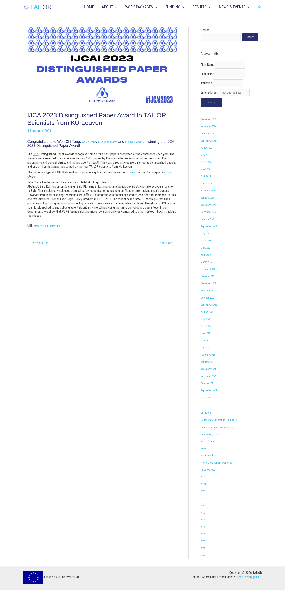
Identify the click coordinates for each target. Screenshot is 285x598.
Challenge (207, 420)
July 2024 (207, 162)
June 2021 (207, 405)
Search (205, 30)
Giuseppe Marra (115, 142)
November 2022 (211, 298)
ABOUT (109, 7)
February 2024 (210, 198)
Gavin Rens (91, 142)
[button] (115, 7)
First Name (207, 66)
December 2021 (211, 376)
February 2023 (210, 276)
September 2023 (211, 233)
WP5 (172, 172)
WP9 (204, 563)
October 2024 (209, 141)
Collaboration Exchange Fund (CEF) (222, 427)
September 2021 (211, 398)
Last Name (207, 77)
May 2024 (207, 176)
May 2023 (207, 255)
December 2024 (211, 126)
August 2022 (208, 319)
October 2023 (209, 226)
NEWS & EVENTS (234, 7)
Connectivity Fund (212, 441)
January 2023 (209, 283)
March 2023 (208, 269)
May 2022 (207, 341)
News (204, 456)
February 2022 (210, 362)
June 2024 (207, 169)
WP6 (204, 541)
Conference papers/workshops (220, 434)
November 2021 (211, 383)
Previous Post (38, 243)
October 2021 (209, 390)
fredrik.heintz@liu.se (248, 584)
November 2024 (211, 134)
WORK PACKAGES (141, 7)
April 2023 (207, 262)
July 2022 (207, 326)
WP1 (204, 484)
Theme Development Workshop (220, 470)
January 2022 (209, 369)
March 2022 (208, 355)
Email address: (229, 99)
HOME (89, 7)
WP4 (133, 172)
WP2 (204, 513)
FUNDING (175, 7)
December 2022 (211, 291)
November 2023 (211, 219)
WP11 (204, 498)
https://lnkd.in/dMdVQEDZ (50, 226)
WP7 (204, 548)
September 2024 (211, 148)
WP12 (204, 506)
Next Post (167, 243)
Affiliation (206, 88)
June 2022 (207, 333)
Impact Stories (210, 449)
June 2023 (207, 248)
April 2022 (207, 348)
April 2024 (207, 184)
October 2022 (209, 305)
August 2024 (208, 155)
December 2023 (211, 212)
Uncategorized (210, 477)
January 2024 (209, 205)
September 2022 (211, 312)
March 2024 (208, 191)
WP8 (204, 556)
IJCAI (36, 154)
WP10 (204, 491)
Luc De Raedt (147, 142)
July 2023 (207, 241)
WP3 (204, 520)
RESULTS (201, 7)
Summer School (210, 463)
